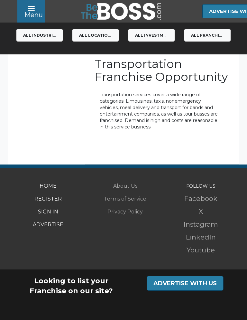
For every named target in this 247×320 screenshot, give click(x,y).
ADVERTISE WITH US (185, 283)
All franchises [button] (209, 35)
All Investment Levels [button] (155, 35)
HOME (48, 186)
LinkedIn (201, 237)
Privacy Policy (125, 212)
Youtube (201, 250)
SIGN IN (48, 212)
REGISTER (48, 199)
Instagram (201, 224)
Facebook (200, 198)
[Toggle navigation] (31, 11)
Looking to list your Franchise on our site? (71, 286)
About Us (125, 186)
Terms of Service (125, 199)
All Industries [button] (40, 35)
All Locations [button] (96, 35)
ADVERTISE (48, 224)
